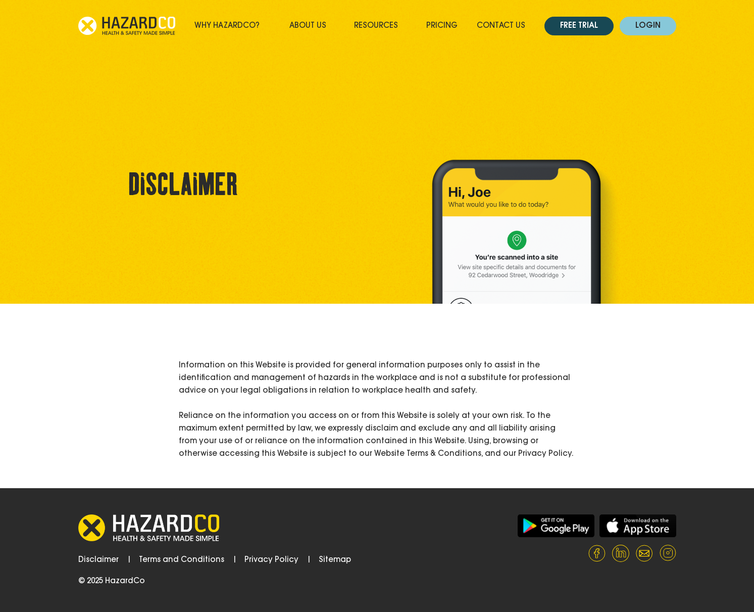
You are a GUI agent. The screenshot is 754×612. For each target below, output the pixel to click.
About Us (307, 26)
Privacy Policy (271, 560)
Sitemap (335, 560)
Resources (376, 26)
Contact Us (501, 26)
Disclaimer (98, 560)
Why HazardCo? (227, 26)
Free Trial (579, 26)
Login (648, 26)
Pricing (442, 26)
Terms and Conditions (181, 560)
